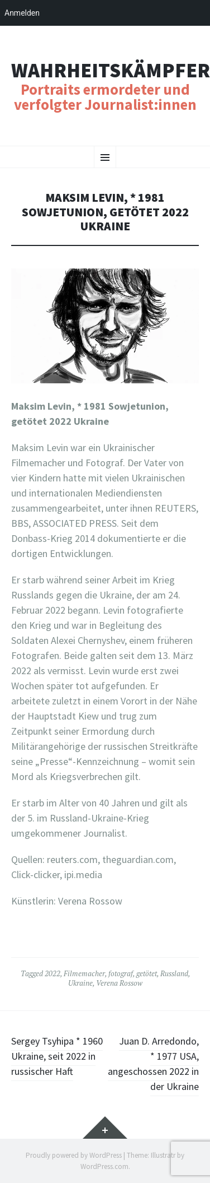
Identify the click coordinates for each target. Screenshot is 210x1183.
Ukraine (80, 983)
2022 (52, 973)
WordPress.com (104, 1166)
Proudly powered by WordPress (74, 1155)
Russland (174, 973)
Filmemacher (84, 973)
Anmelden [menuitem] (22, 12)
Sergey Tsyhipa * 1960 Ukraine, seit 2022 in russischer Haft (57, 1056)
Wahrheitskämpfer (110, 70)
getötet (146, 973)
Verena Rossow (119, 983)
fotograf (120, 973)
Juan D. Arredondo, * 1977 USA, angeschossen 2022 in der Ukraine (153, 1063)
